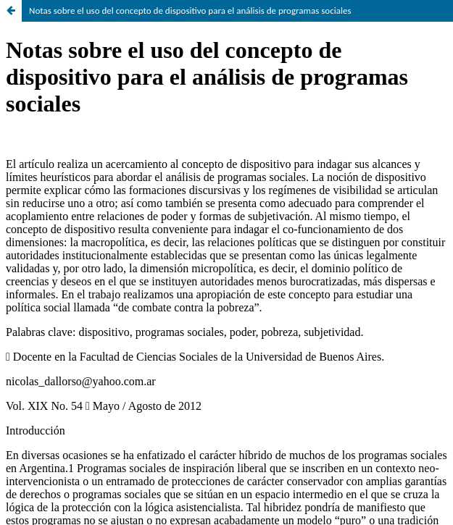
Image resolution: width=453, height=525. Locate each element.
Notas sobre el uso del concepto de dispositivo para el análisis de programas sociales (190, 10)
